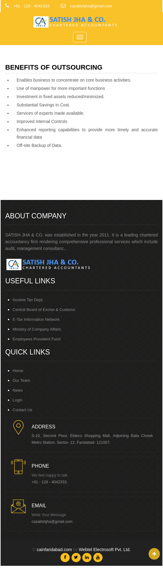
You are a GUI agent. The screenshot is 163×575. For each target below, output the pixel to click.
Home (18, 370)
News (18, 390)
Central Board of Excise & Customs (44, 309)
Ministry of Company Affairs (37, 329)
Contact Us (22, 410)
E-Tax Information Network (36, 319)
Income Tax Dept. (28, 299)
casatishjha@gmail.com (52, 521)
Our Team (21, 380)
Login (17, 400)
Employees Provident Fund (36, 339)
